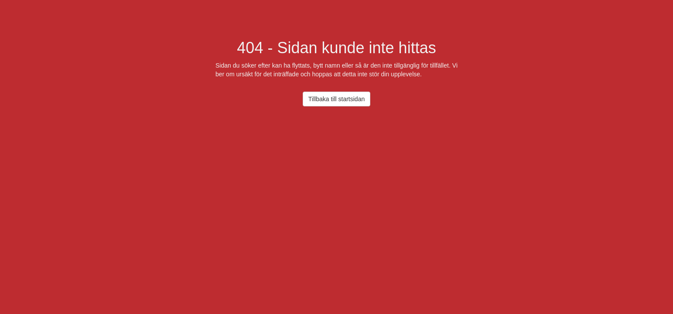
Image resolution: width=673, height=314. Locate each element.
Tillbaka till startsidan (336, 99)
